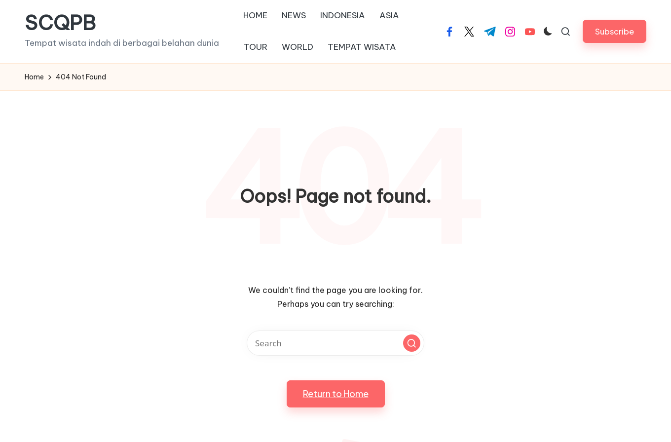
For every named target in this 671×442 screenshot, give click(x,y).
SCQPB (60, 23)
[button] (614, 31)
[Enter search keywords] (335, 343)
